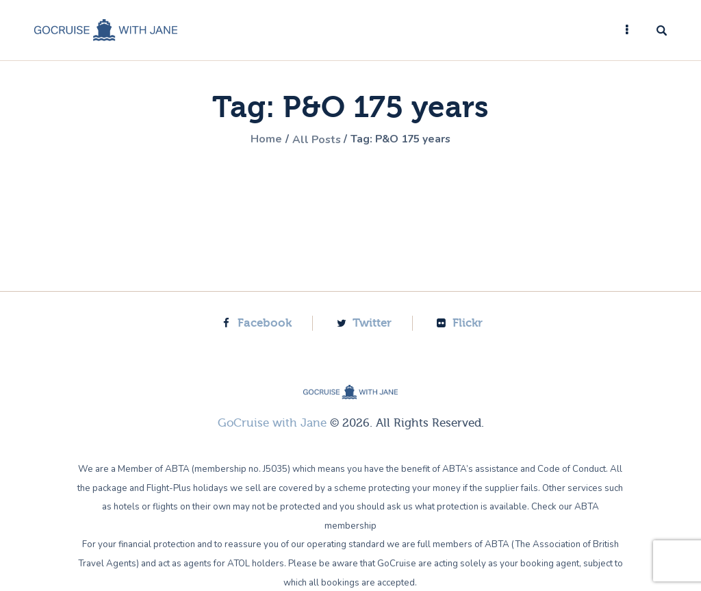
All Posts (314, 139)
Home (263, 140)
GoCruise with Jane (272, 422)
